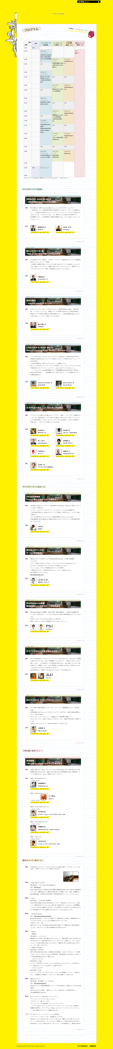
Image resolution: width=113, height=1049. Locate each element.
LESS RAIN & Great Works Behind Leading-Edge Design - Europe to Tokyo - (46, 128)
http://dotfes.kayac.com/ (37, 574)
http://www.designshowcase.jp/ (42, 916)
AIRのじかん (67, 153)
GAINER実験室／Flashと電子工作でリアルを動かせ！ (57, 64)
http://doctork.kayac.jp (40, 983)
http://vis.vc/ (37, 887)
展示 (76, 53)
